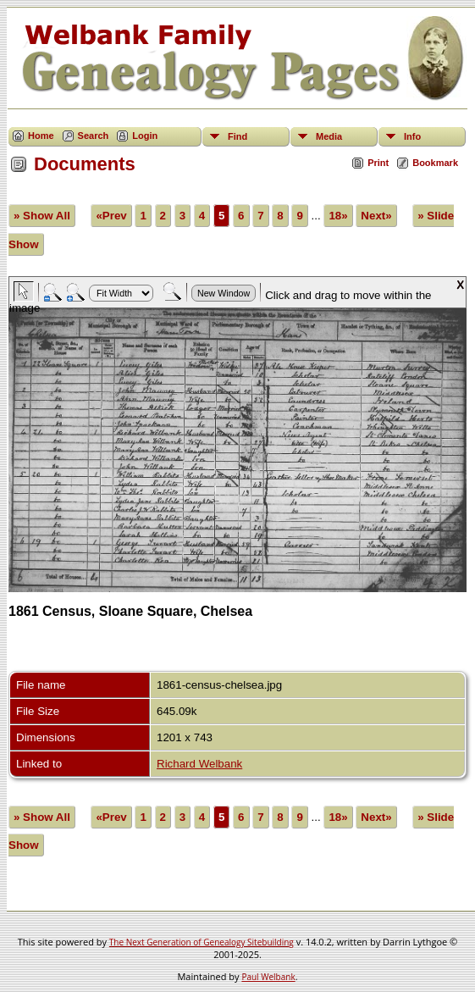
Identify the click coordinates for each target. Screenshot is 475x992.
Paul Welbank (268, 977)
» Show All (42, 215)
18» (338, 215)
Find (237, 136)
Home (41, 135)
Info (412, 136)
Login (144, 135)
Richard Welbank (199, 763)
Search (93, 135)
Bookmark (435, 163)
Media (329, 136)
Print (378, 163)
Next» (376, 215)
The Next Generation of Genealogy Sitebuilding (201, 942)
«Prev (111, 215)
